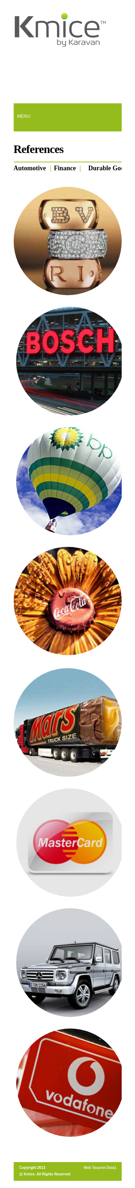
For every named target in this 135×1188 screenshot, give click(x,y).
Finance (65, 168)
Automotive (30, 168)
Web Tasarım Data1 (100, 1168)
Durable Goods (109, 168)
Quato (60, 31)
